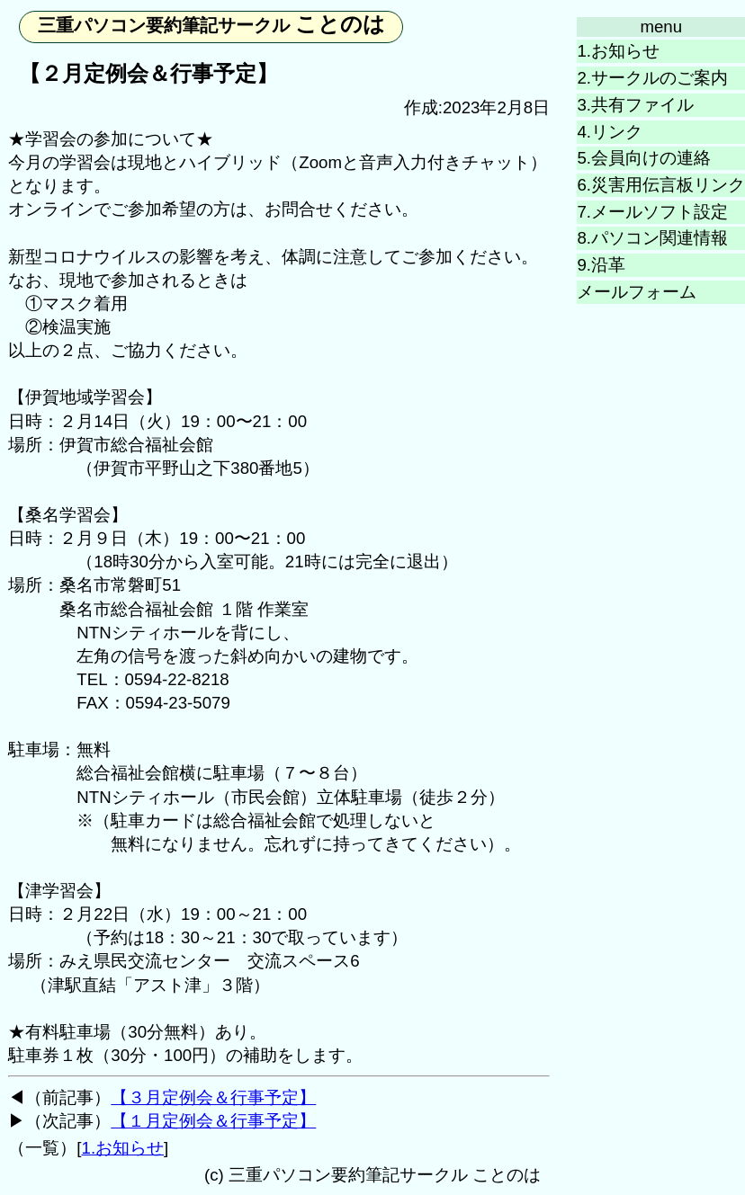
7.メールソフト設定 (652, 211)
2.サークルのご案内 (652, 77)
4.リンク (609, 131)
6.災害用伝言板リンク (661, 184)
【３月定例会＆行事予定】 (213, 1097)
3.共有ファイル (635, 104)
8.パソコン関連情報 (652, 237)
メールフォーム (636, 291)
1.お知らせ (618, 50)
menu (661, 26)
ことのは (212, 24)
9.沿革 (601, 264)
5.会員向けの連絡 (644, 157)
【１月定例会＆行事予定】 (213, 1120)
